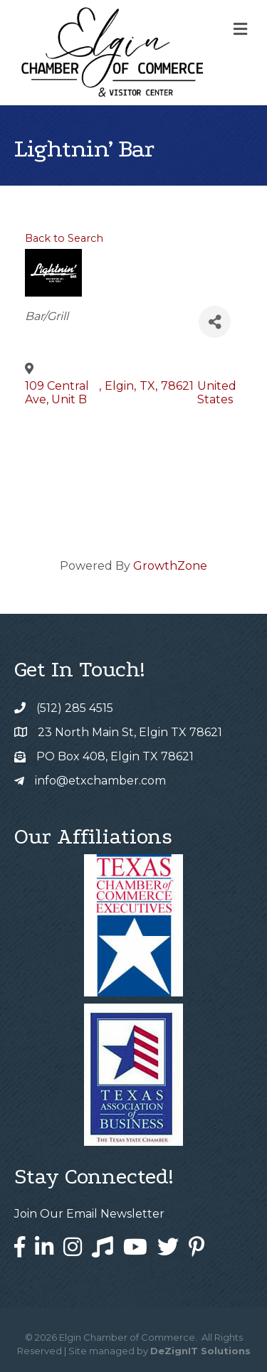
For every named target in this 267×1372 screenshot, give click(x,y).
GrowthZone (170, 566)
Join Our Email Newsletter (89, 1214)
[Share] (215, 322)
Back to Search (64, 238)
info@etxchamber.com (100, 780)
